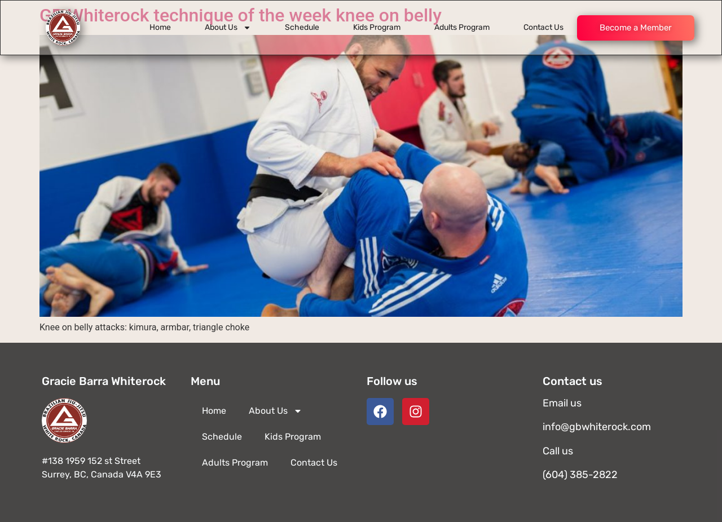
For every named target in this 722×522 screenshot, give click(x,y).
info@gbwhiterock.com (597, 427)
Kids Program (376, 27)
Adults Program (462, 27)
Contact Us (543, 27)
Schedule (302, 27)
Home (160, 27)
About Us (228, 28)
